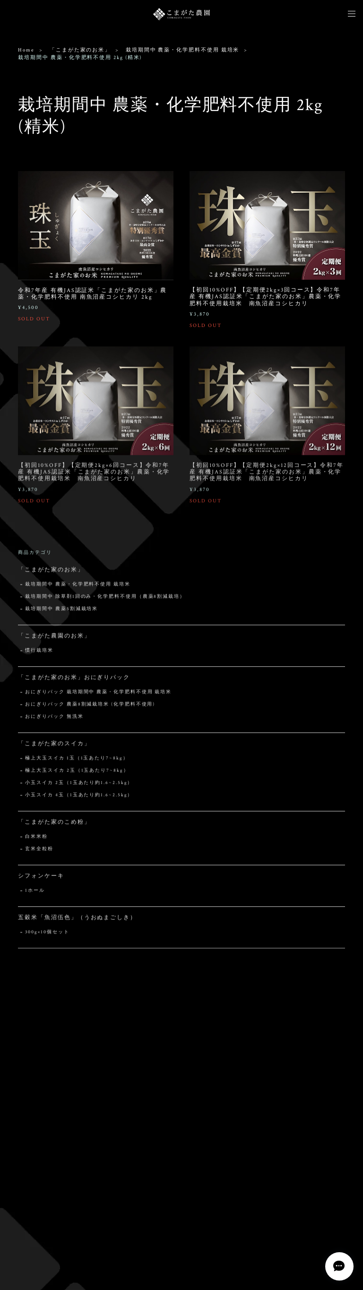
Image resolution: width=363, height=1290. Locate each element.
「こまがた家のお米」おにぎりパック (74, 680)
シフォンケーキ (41, 878)
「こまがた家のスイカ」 (54, 746)
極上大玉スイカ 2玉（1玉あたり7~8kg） (77, 773)
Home (26, 50)
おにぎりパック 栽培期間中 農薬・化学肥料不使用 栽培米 (98, 695)
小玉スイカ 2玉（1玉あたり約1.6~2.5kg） (79, 786)
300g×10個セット (47, 935)
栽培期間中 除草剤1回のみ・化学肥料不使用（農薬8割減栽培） (105, 599)
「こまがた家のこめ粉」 (54, 824)
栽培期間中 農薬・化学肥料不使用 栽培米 (182, 50)
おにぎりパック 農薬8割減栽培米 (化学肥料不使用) (90, 707)
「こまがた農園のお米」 (54, 638)
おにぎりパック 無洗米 (54, 719)
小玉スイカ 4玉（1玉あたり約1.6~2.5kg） (79, 798)
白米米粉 (36, 839)
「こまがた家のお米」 (80, 50)
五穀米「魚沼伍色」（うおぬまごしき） (77, 920)
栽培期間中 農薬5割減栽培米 (61, 612)
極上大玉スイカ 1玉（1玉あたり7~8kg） (76, 761)
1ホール (35, 893)
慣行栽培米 (39, 653)
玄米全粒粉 (39, 852)
